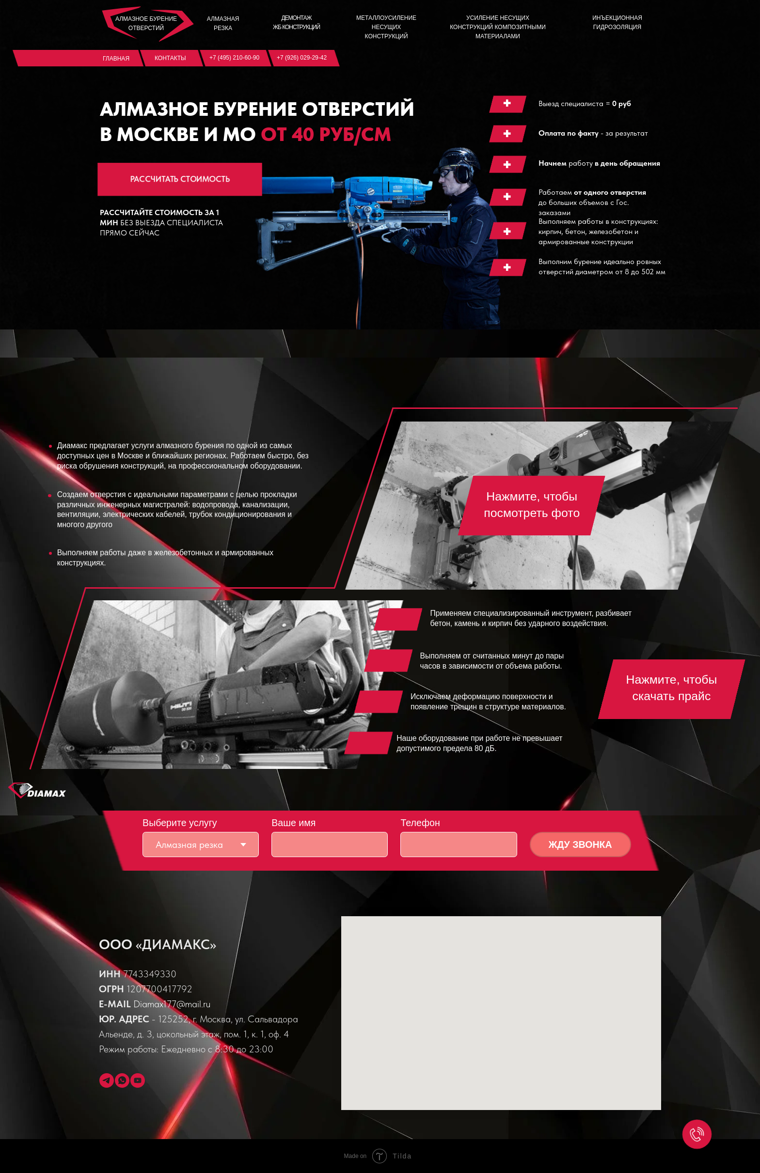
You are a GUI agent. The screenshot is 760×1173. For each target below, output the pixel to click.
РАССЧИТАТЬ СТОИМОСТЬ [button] (180, 179)
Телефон (420, 822)
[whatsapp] (122, 1080)
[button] (531, 505)
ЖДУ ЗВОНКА (580, 844)
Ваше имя (293, 822)
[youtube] (137, 1080)
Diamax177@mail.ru (171, 1004)
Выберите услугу (179, 822)
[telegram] (106, 1080)
